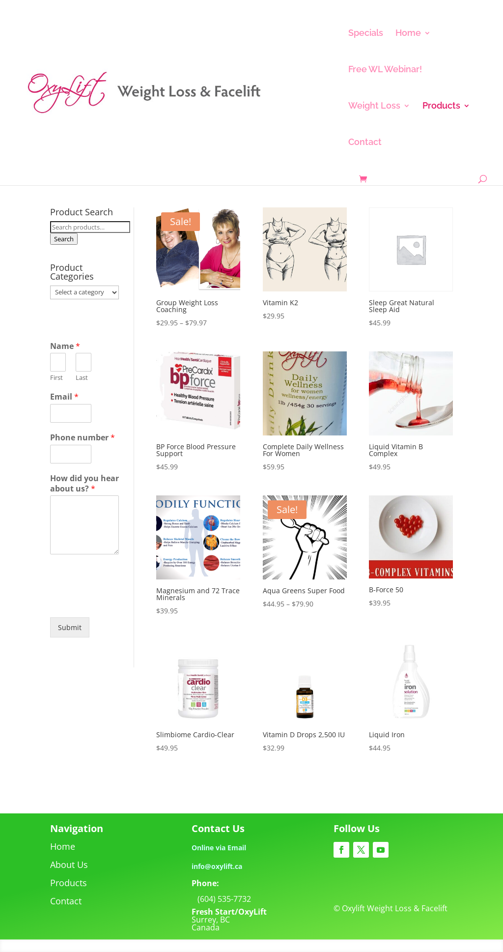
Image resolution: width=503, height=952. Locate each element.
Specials (365, 33)
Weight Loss (374, 106)
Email (64, 397)
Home (408, 33)
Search (64, 238)
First (56, 378)
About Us (69, 864)
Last (82, 378)
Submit (70, 627)
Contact (365, 143)
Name (65, 346)
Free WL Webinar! (385, 70)
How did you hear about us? (84, 483)
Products (441, 106)
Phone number (82, 438)
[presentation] (124, 601)
